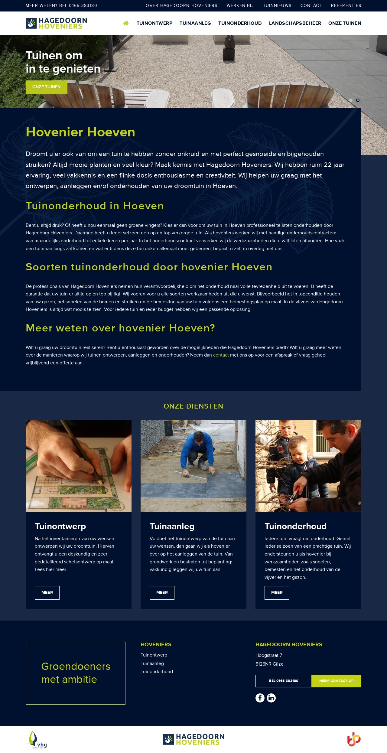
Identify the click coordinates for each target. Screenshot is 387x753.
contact (221, 355)
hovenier (220, 546)
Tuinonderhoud (240, 23)
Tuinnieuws (277, 5)
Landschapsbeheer (295, 23)
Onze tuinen (344, 23)
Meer (47, 592)
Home (126, 23)
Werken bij (240, 5)
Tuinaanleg (195, 23)
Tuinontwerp (155, 23)
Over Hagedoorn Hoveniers (181, 5)
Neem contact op (336, 681)
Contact (311, 5)
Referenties (346, 5)
